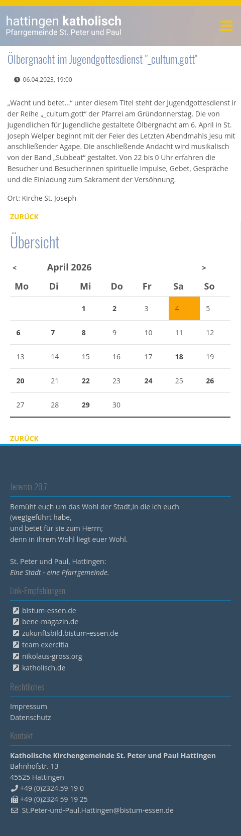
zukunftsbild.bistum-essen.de (70, 633)
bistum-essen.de (49, 610)
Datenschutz (30, 717)
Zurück (24, 216)
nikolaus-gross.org (52, 656)
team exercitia (45, 644)
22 (86, 380)
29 (86, 404)
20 (21, 380)
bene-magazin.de (50, 621)
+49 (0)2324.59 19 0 (52, 788)
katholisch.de (43, 667)
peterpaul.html (64, 26)
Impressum (28, 706)
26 (210, 380)
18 (179, 356)
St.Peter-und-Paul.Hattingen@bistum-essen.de (98, 810)
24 (148, 380)
